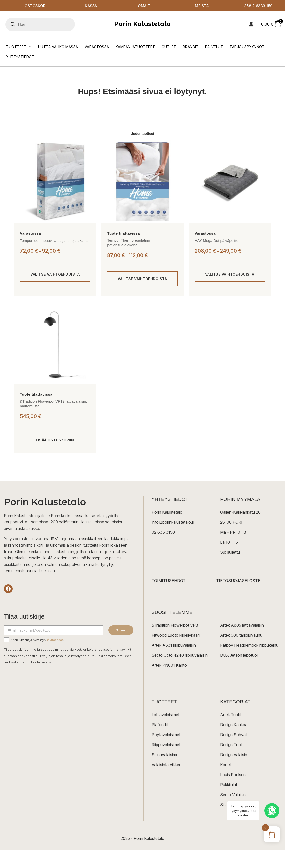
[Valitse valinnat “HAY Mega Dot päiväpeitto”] (230, 274)
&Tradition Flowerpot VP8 (175, 625)
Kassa (91, 6)
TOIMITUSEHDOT (169, 580)
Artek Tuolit (230, 714)
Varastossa (97, 47)
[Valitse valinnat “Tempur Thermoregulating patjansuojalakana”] (142, 278)
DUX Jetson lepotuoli (239, 655)
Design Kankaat (234, 724)
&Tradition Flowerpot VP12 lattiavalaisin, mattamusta (53, 403)
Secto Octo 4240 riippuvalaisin (180, 655)
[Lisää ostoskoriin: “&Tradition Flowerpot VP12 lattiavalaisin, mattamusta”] (55, 440)
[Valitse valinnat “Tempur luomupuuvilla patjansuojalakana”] (55, 274)
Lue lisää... (48, 570)
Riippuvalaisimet (166, 744)
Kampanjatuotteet (135, 47)
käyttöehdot (54, 640)
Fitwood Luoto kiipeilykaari (176, 635)
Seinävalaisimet (166, 754)
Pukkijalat (228, 784)
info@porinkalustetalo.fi (173, 522)
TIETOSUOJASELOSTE (238, 580)
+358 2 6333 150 (257, 6)
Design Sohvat (233, 734)
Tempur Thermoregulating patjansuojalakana (128, 242)
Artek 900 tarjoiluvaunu (241, 635)
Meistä (202, 6)
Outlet (169, 47)
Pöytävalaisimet (166, 734)
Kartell (226, 764)
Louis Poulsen (233, 774)
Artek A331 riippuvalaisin (174, 645)
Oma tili (146, 6)
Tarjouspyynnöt (247, 47)
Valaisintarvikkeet (167, 764)
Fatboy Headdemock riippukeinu (249, 645)
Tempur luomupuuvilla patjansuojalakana (54, 240)
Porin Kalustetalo (142, 23)
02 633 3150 (163, 532)
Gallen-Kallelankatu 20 (240, 512)
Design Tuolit (232, 744)
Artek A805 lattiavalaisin (242, 625)
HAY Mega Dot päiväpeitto (216, 240)
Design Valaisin (233, 754)
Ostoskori (36, 6)
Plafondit (160, 724)
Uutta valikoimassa (58, 47)
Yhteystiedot (20, 57)
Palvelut (214, 47)
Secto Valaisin (233, 794)
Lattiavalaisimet (166, 714)
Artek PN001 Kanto (169, 665)
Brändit (191, 47)
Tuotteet (19, 47)
